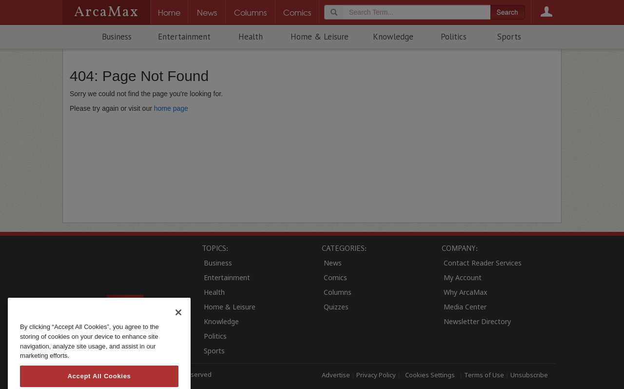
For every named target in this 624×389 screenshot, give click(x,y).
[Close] (178, 325)
